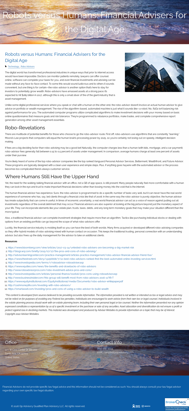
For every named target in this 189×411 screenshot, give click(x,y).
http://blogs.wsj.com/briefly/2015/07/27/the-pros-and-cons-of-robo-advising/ (52, 251)
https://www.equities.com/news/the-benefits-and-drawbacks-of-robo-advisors (52, 266)
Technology (13, 66)
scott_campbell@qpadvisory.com (115, 352)
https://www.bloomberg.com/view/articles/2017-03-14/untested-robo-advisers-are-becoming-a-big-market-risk (71, 247)
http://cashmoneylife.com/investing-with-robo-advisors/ (39, 285)
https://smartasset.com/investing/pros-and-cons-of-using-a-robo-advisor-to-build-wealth (58, 289)
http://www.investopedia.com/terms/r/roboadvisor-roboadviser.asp (46, 262)
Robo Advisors (28, 66)
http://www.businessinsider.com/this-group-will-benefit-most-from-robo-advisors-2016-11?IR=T (61, 277)
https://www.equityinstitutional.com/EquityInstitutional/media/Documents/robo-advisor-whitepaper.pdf (65, 281)
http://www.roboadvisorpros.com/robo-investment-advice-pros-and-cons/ (50, 270)
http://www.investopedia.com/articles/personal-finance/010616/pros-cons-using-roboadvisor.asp (62, 274)
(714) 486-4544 (105, 348)
